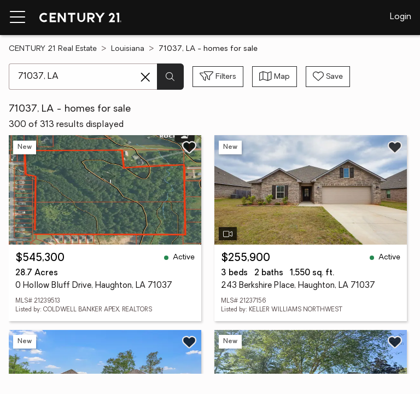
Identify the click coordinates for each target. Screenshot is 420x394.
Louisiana (127, 49)
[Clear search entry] (145, 77)
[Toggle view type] (274, 76)
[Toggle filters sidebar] (217, 76)
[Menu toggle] (17, 17)
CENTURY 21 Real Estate (53, 49)
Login (400, 17)
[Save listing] (189, 147)
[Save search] (328, 76)
